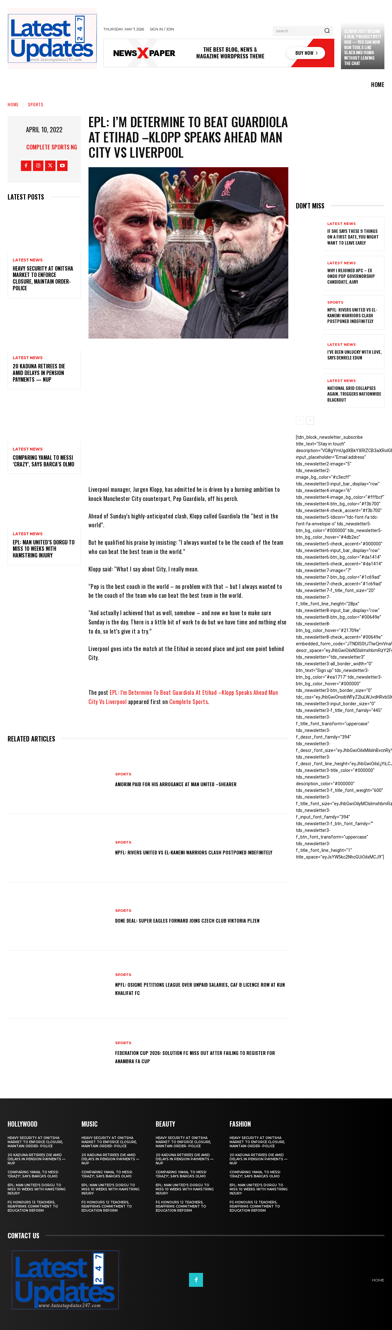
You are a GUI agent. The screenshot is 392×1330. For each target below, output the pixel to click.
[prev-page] (300, 420)
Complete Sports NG (51, 147)
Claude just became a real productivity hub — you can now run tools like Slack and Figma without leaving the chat (362, 47)
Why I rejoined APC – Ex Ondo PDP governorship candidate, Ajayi (351, 276)
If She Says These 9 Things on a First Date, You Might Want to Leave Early (353, 236)
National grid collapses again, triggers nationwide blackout (354, 394)
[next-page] (310, 420)
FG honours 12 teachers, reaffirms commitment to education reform (33, 1206)
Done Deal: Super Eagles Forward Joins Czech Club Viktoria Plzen (198, 920)
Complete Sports (188, 701)
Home (13, 104)
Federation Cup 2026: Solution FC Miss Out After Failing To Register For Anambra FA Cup (198, 1056)
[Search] (327, 31)
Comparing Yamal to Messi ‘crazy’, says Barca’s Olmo (43, 461)
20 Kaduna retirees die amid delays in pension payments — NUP (39, 372)
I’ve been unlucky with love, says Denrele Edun (354, 354)
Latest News (27, 260)
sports (35, 104)
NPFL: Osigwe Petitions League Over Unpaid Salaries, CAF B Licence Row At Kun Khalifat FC (196, 988)
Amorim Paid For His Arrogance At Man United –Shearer (193, 783)
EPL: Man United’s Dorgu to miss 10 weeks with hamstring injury (44, 548)
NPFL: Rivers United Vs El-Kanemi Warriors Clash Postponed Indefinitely (199, 851)
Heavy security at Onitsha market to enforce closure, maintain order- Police (43, 278)
